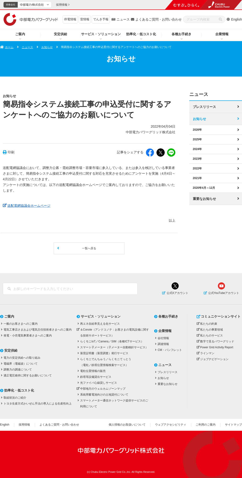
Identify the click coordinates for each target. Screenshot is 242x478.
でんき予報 (100, 19)
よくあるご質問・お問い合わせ (158, 19)
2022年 (197, 168)
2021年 (197, 178)
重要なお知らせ (204, 198)
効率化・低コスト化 (141, 34)
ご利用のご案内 (206, 424)
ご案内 (20, 34)
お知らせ (47, 47)
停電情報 (70, 19)
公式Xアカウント (177, 293)
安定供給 (60, 34)
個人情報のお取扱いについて (127, 424)
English (236, 19)
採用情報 (24, 424)
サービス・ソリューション (101, 34)
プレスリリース (204, 106)
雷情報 (84, 19)
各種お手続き (181, 34)
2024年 (197, 149)
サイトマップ (233, 424)
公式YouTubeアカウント (223, 293)
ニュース (123, 19)
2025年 (197, 139)
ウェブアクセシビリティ (170, 424)
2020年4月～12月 (204, 187)
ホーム (9, 47)
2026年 (197, 129)
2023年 (197, 158)
